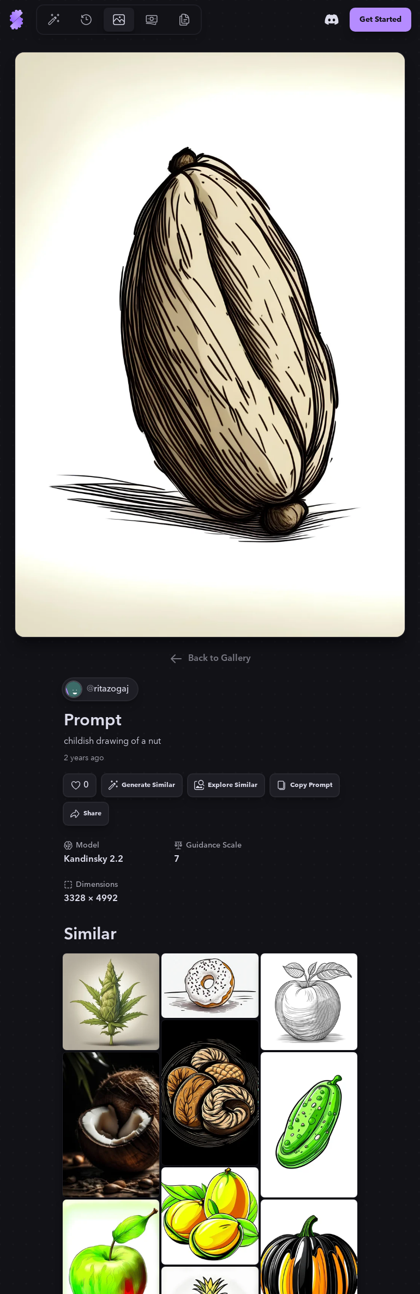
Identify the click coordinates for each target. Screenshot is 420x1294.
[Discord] (331, 20)
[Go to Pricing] (151, 19)
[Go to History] (86, 19)
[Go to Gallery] (119, 19)
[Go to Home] (16, 19)
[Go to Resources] (184, 19)
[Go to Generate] (53, 19)
